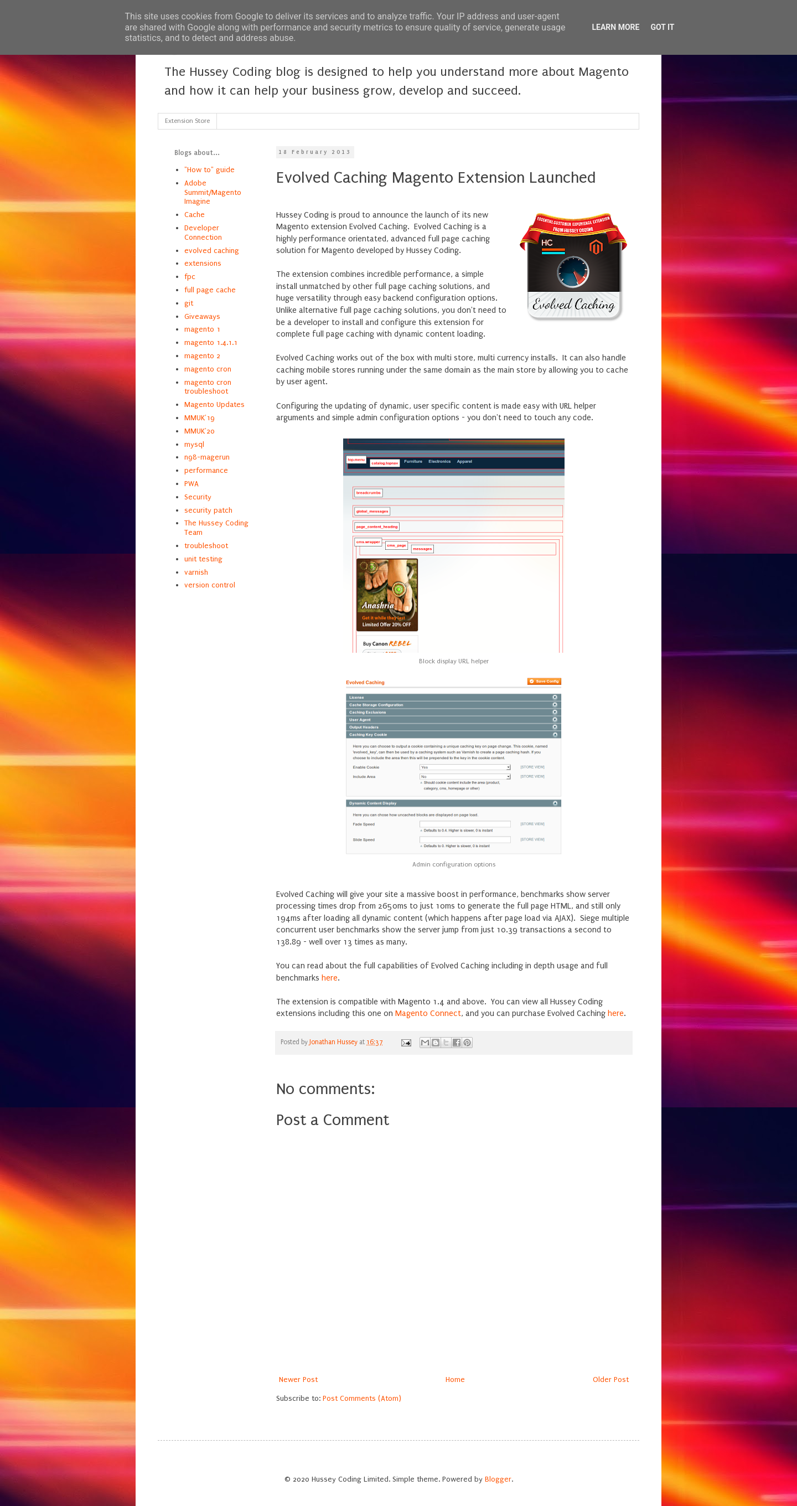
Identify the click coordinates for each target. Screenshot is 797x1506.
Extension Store (187, 121)
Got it (662, 27)
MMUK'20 (199, 431)
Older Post (611, 1379)
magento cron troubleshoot (207, 387)
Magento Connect (428, 1013)
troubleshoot (206, 545)
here (330, 978)
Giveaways (202, 316)
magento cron (207, 369)
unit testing (203, 559)
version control (209, 585)
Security (197, 497)
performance (206, 470)
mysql (194, 444)
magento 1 (202, 329)
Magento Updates (214, 404)
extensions (202, 263)
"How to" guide (209, 170)
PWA (191, 483)
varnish (196, 572)
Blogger (498, 1479)
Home (455, 1379)
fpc (189, 276)
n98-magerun (207, 457)
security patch (208, 510)
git (188, 303)
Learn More (615, 27)
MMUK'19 (199, 418)
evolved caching (211, 250)
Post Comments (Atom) (362, 1398)
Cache (194, 214)
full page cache (210, 290)
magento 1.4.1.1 (210, 342)
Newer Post (298, 1379)
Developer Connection (203, 232)
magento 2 (202, 356)
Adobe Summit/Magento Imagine (212, 192)
